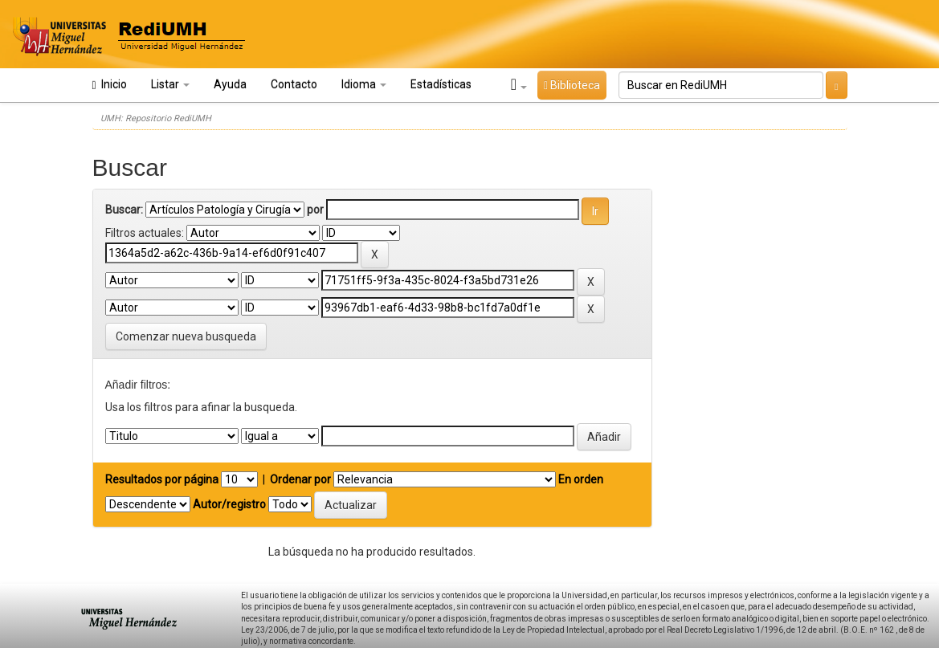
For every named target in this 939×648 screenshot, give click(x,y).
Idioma (363, 84)
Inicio (109, 85)
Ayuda (230, 84)
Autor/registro (229, 504)
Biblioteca (572, 85)
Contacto (294, 84)
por (315, 209)
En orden (580, 479)
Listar (170, 84)
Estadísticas (441, 84)
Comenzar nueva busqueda (186, 336)
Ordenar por (300, 479)
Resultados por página (161, 479)
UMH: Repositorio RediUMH (155, 118)
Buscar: (124, 209)
